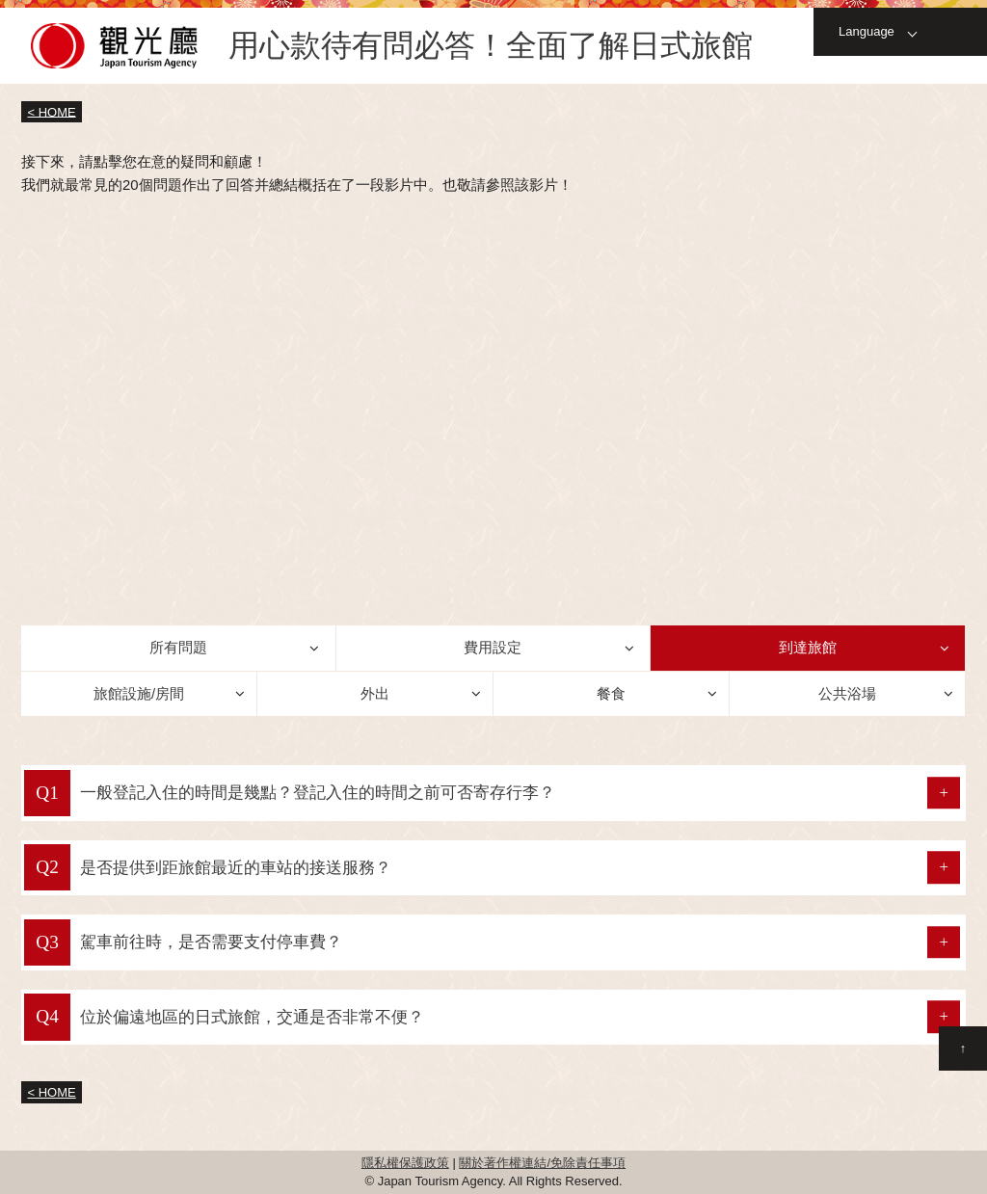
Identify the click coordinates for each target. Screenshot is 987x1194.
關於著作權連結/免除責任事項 (542, 1162)
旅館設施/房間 (138, 693)
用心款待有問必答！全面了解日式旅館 (490, 46)
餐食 (611, 693)
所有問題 (178, 647)
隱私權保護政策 (405, 1162)
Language (866, 31)
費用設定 (492, 647)
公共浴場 (847, 693)
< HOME (52, 111)
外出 (374, 693)
